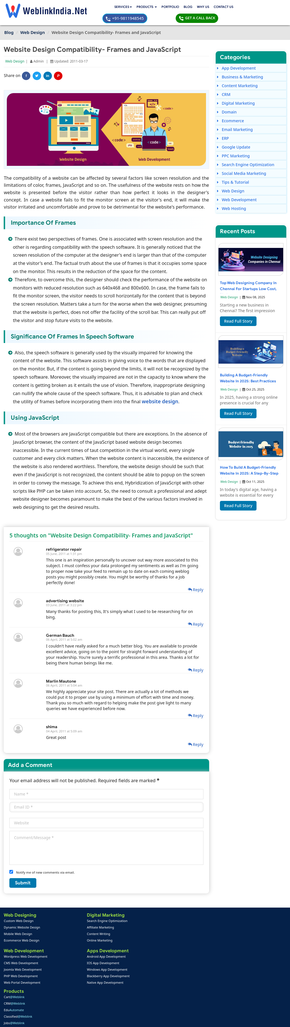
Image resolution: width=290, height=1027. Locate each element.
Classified (112, 928)
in (48, 65)
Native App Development (69, 971)
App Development (236, 57)
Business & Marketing (240, 66)
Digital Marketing (236, 92)
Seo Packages (108, 964)
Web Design (15, 50)
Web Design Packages (114, 958)
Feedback (13, 997)
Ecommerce (230, 110)
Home (11, 984)
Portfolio (119, 7)
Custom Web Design (19, 909)
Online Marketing (64, 928)
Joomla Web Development (23, 958)
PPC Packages (108, 971)
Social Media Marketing (241, 162)
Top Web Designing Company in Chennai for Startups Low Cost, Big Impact (247, 280)
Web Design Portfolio (67, 984)
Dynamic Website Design (22, 915)
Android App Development (70, 945)
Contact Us (173, 7)
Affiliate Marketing (64, 915)
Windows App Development (71, 958)
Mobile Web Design (18, 922)
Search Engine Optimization (245, 153)
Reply (193, 577)
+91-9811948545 (216, 7)
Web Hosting (231, 197)
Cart (108, 909)
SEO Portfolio (61, 997)
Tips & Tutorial (233, 171)
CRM (223, 83)
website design (183, 389)
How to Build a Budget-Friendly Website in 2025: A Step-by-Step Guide (247, 464)
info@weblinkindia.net (183, 956)
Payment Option (109, 984)
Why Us (152, 7)
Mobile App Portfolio (67, 991)
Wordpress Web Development (26, 945)
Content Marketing (237, 75)
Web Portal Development (22, 971)
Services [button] (69, 7)
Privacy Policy (221, 1018)
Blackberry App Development (72, 964)
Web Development (237, 189)
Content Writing (62, 922)
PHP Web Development (21, 964)
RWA (108, 941)
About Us (13, 991)
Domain (226, 101)
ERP (223, 127)
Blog (137, 7)
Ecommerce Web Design (22, 928)
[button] (95, 7)
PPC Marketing (233, 145)
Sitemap (103, 997)
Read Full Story (238, 312)
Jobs (108, 935)
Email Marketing (235, 118)
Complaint (14, 1004)
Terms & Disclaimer (185, 1018)
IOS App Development (67, 951)
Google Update (233, 136)
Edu (108, 922)
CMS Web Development (21, 951)
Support (103, 991)
